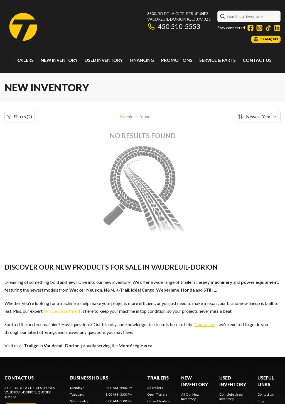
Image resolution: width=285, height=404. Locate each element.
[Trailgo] (23, 27)
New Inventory (59, 60)
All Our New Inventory (190, 396)
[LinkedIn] (277, 27)
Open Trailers (157, 394)
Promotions (176, 60)
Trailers (23, 60)
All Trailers (155, 388)
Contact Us (257, 60)
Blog (260, 401)
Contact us (205, 324)
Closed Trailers (158, 401)
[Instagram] (259, 27)
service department (61, 311)
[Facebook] (250, 27)
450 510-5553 (173, 26)
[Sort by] (258, 116)
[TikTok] (268, 27)
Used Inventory (104, 60)
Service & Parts (217, 60)
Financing (142, 60)
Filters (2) (19, 116)
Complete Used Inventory (231, 396)
